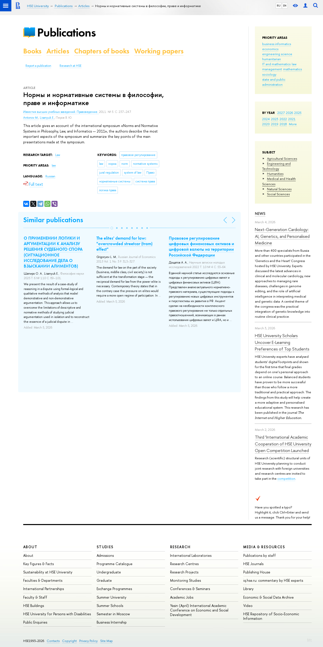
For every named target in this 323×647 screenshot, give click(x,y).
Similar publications (53, 219)
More (293, 124)
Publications (66, 32)
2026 (289, 112)
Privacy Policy (88, 641)
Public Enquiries (35, 622)
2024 (266, 119)
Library (248, 588)
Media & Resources (264, 546)
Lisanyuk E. (47, 118)
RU (279, 5)
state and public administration (273, 82)
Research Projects (184, 572)
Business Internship (112, 622)
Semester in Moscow (113, 613)
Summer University (111, 597)
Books (32, 51)
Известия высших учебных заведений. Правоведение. (61, 112)
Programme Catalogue (114, 563)
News (260, 213)
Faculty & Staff (35, 597)
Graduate (104, 580)
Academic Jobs (181, 597)
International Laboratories (190, 555)
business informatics (276, 44)
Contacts (53, 641)
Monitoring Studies (185, 580)
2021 (291, 119)
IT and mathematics (276, 64)
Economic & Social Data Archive (268, 597)
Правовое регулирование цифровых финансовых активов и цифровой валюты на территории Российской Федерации (201, 246)
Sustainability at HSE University (47, 572)
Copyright (69, 641)
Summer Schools (110, 605)
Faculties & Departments (42, 580)
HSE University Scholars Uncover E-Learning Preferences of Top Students (282, 342)
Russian (50, 176)
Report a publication (38, 66)
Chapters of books (101, 51)
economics (270, 49)
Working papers (158, 51)
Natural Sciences (279, 189)
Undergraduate (109, 572)
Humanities (275, 173)
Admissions (105, 555)
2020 (266, 124)
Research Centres (184, 563)
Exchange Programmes (114, 588)
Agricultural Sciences (282, 158)
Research (180, 546)
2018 (283, 124)
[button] (111, 228)
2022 (283, 119)
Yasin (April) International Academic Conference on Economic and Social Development (199, 610)
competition (286, 478)
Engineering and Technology (276, 166)
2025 (298, 112)
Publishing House (256, 572)
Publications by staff (259, 555)
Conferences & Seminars (190, 588)
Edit (309, 639)
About (30, 546)
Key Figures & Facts (38, 563)
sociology (269, 74)
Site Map (106, 641)
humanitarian (271, 59)
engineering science (277, 54)
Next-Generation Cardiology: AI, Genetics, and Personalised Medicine (282, 236)
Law (57, 155)
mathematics (292, 69)
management (272, 69)
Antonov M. (30, 118)
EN (284, 5)
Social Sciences (278, 194)
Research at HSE (71, 66)
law (294, 64)
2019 (274, 124)
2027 (281, 112)
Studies (105, 546)
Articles (57, 51)
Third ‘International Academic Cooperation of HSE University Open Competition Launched (283, 443)
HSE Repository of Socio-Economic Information (271, 616)
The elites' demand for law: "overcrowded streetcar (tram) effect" (124, 243)
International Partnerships (43, 588)
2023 (274, 119)
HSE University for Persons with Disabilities (57, 613)
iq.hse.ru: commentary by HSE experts (273, 580)
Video (248, 605)
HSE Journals (253, 563)
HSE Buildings (33, 605)
